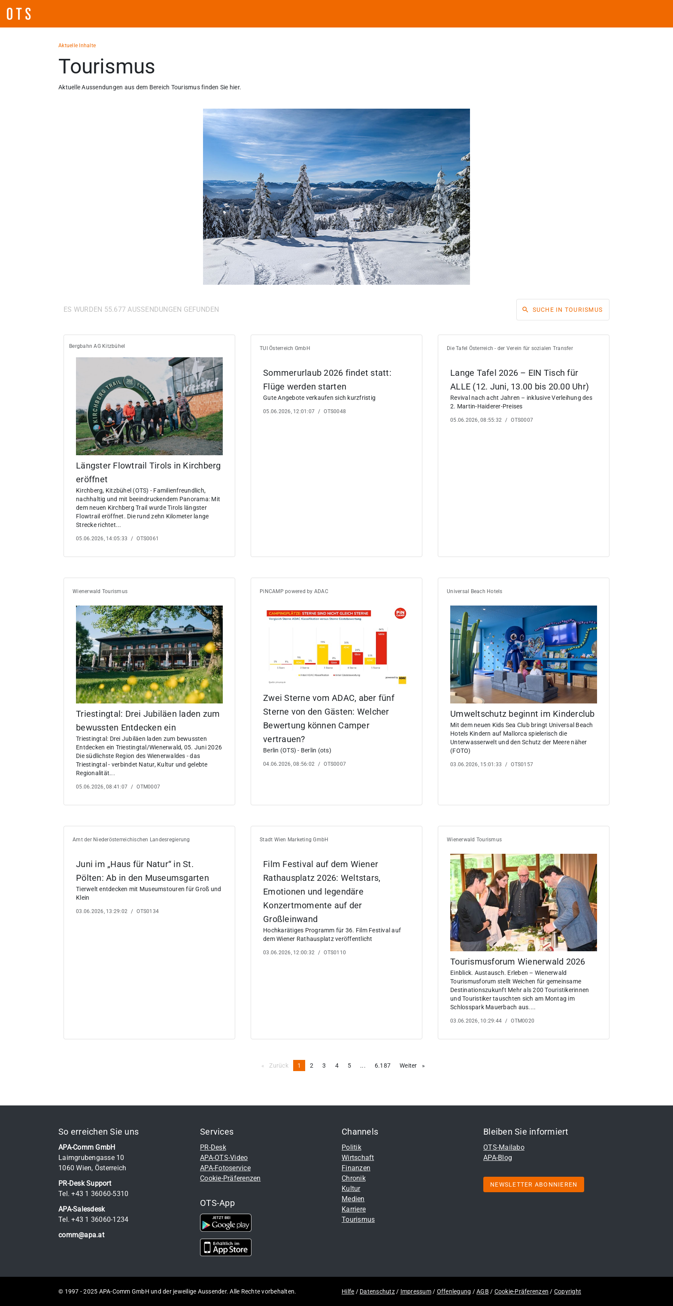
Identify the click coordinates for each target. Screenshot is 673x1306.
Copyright (567, 1291)
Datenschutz (377, 1291)
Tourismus (358, 1219)
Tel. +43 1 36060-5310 (93, 1194)
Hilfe (348, 1291)
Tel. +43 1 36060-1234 (93, 1219)
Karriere (354, 1209)
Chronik (354, 1178)
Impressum (415, 1291)
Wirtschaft (358, 1158)
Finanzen (356, 1168)
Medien (353, 1199)
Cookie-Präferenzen (230, 1178)
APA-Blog (497, 1158)
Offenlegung (454, 1291)
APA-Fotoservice (225, 1168)
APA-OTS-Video (224, 1158)
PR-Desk (213, 1147)
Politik (351, 1147)
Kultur (351, 1188)
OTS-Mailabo (503, 1147)
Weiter (414, 1065)
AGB (482, 1291)
